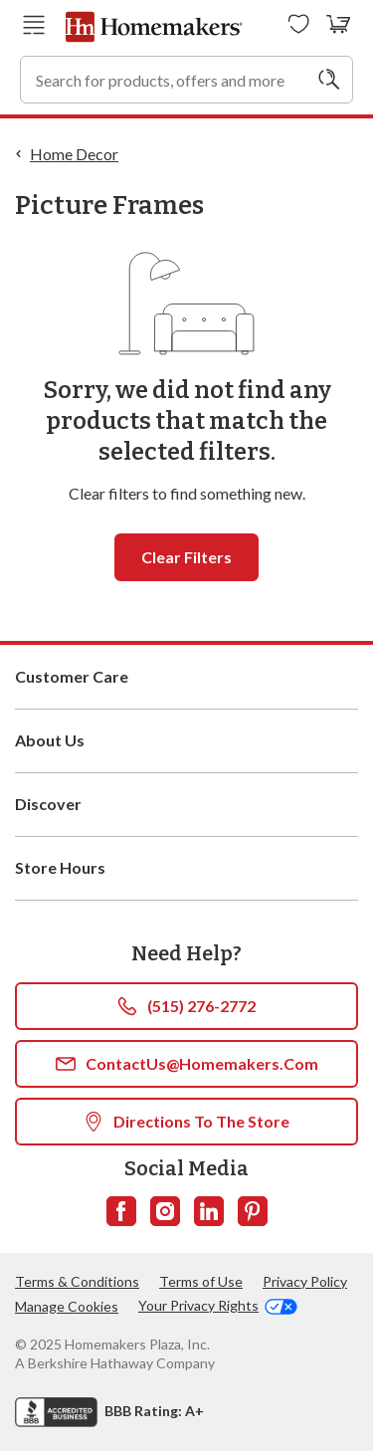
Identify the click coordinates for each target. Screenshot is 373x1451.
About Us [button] (186, 740)
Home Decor (74, 153)
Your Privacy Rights (217, 1306)
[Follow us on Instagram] (165, 1211)
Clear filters (186, 556)
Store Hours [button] (186, 868)
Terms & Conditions (77, 1281)
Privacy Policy (305, 1281)
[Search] (329, 80)
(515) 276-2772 (186, 1006)
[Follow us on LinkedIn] (209, 1211)
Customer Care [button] (186, 677)
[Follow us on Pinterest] (253, 1211)
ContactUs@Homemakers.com (187, 1064)
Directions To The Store (186, 1122)
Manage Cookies (66, 1306)
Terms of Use (201, 1281)
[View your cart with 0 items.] (338, 25)
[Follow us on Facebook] (121, 1211)
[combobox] (186, 80)
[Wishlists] (298, 25)
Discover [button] (186, 804)
